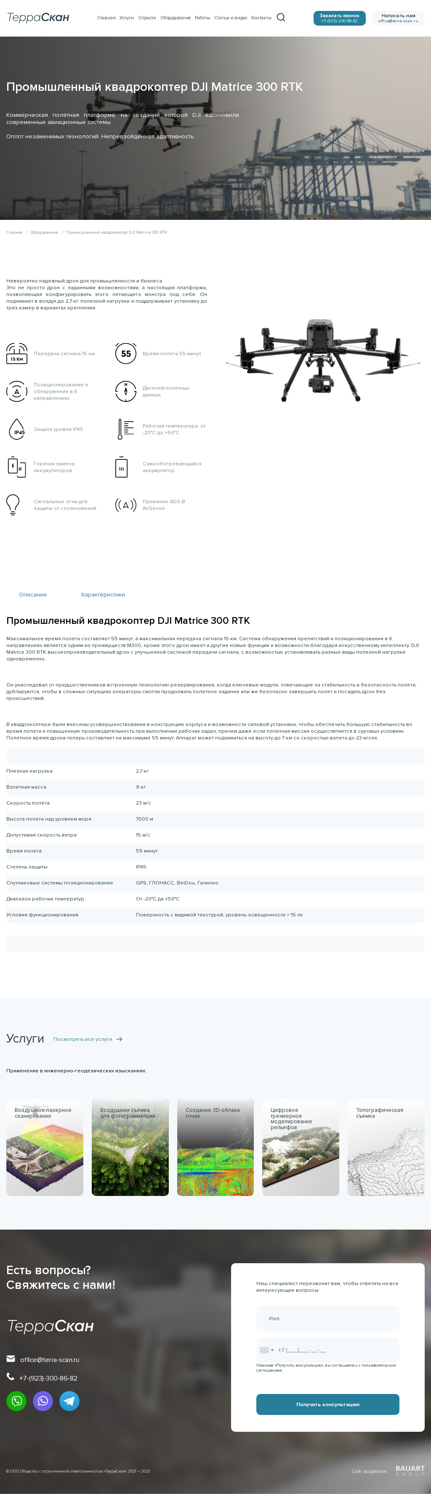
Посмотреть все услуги (87, 1039)
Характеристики (103, 594)
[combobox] (266, 1350)
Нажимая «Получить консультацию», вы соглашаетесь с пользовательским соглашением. (326, 1368)
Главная (106, 18)
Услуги (126, 18)
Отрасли (147, 18)
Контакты (261, 18)
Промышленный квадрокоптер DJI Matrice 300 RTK (116, 232)
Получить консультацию (328, 1404)
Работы (202, 18)
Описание (33, 594)
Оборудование (175, 18)
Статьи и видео (230, 18)
